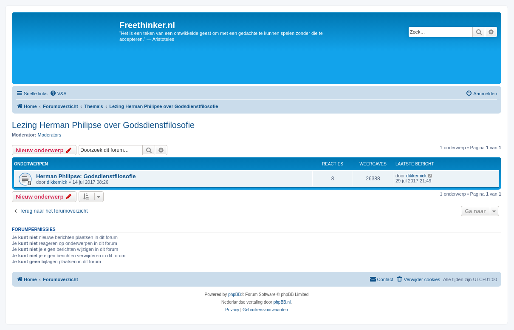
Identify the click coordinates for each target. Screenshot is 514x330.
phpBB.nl (282, 302)
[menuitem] (58, 93)
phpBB (234, 294)
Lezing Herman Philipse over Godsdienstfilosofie (103, 125)
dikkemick (57, 182)
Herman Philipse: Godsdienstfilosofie (86, 176)
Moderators (50, 134)
